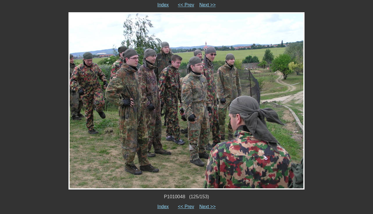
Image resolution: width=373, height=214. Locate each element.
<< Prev (186, 4)
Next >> (207, 4)
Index (163, 4)
